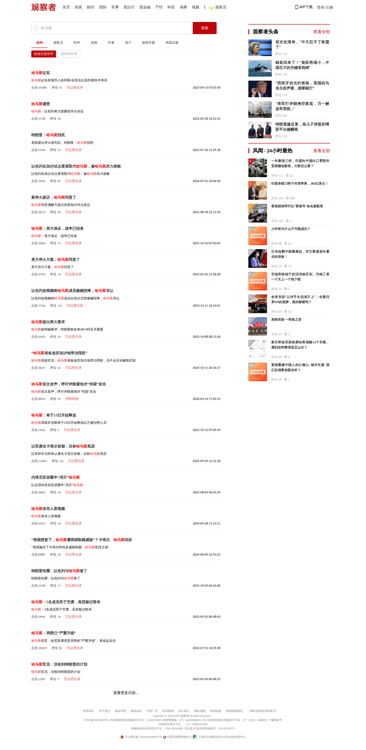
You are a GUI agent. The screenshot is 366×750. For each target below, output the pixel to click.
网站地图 (199, 711)
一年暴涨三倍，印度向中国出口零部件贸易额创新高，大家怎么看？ (300, 163)
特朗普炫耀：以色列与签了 (59, 571)
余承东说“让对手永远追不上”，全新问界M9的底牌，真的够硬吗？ (300, 299)
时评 (77, 43)
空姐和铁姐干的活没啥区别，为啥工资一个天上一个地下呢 (300, 276)
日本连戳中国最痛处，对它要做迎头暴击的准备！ (300, 254)
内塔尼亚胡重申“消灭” (55, 477)
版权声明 (120, 711)
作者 (111, 43)
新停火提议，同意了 (53, 197)
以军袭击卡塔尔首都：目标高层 (63, 446)
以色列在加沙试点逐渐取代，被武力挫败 (76, 166)
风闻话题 (172, 43)
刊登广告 (152, 711)
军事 (115, 7)
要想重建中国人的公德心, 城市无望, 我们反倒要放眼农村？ (300, 367)
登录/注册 (325, 7)
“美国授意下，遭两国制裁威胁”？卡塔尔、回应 (81, 540)
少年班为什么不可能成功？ (290, 229)
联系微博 (168, 711)
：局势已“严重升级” (53, 633)
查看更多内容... (126, 693)
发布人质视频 (48, 509)
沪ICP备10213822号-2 (97, 720)
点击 (39, 88)
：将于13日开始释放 (53, 415)
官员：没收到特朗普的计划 (59, 664)
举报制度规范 (234, 711)
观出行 (129, 7)
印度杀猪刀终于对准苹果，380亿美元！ (299, 184)
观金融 (145, 7)
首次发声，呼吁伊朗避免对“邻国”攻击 (68, 384)
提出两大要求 (48, 322)
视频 (195, 7)
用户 (128, 43)
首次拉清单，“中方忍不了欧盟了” (302, 44)
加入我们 (184, 711)
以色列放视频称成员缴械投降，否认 (72, 291)
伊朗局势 (71, 399)
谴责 (40, 104)
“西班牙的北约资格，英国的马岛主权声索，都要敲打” (302, 85)
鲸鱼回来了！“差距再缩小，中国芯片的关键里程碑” (302, 65)
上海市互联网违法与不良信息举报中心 (219, 737)
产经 (159, 7)
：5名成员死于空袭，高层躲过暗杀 (65, 602)
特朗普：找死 (48, 135)
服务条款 (136, 711)
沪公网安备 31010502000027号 (141, 737)
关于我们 (104, 711)
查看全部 (321, 31)
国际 (103, 7)
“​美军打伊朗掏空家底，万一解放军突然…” (302, 106)
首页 (66, 7)
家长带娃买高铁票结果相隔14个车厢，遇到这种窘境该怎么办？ (300, 344)
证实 (40, 73)
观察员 (218, 7)
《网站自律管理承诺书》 (262, 711)
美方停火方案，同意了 (55, 260)
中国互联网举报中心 (177, 737)
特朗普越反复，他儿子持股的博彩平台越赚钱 (302, 127)
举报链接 (215, 711)
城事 (183, 7)
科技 (171, 7)
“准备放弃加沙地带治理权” (59, 353)
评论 (57, 88)
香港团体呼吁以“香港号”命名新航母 (297, 206)
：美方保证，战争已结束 (57, 228)
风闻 (78, 7)
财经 (90, 7)
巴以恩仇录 (75, 88)
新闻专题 (148, 43)
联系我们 (88, 711)
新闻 (39, 43)
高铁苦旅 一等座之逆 (286, 320)
